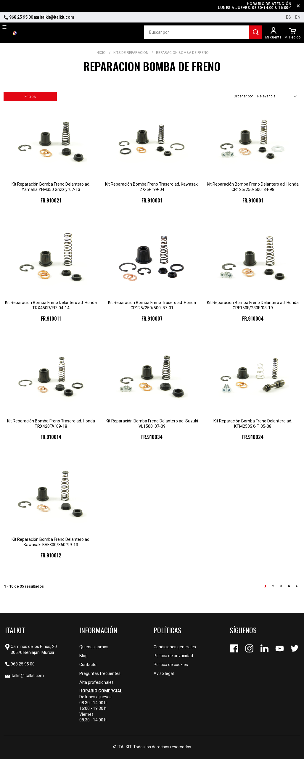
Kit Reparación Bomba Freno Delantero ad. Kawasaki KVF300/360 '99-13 (51, 542)
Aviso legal (164, 673)
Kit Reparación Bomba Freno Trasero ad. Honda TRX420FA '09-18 (51, 424)
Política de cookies (171, 664)
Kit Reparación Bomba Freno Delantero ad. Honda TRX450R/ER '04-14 (51, 305)
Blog (83, 655)
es (288, 17)
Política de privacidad (173, 655)
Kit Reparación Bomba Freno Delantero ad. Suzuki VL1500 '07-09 (152, 424)
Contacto (87, 664)
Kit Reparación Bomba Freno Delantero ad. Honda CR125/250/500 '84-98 (253, 187)
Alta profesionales (96, 682)
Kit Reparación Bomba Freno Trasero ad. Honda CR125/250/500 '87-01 (152, 305)
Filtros (30, 96)
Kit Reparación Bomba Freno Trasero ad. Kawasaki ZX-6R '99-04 (152, 187)
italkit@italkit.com (54, 17)
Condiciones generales (175, 646)
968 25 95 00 (18, 17)
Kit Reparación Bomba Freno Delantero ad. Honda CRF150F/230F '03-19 (253, 305)
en (297, 17)
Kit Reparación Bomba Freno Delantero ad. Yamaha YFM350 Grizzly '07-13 (51, 187)
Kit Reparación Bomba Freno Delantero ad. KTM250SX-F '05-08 (252, 424)
